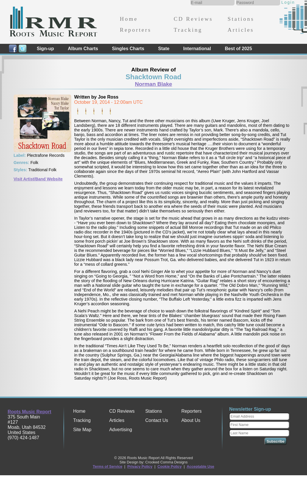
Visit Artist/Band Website (38, 179)
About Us (190, 420)
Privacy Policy (139, 466)
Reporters (135, 30)
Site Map (82, 429)
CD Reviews (193, 19)
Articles (241, 30)
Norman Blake (153, 84)
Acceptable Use (200, 466)
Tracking (188, 30)
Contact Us (156, 420)
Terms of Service (107, 466)
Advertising (120, 429)
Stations (241, 19)
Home (129, 19)
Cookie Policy (170, 466)
